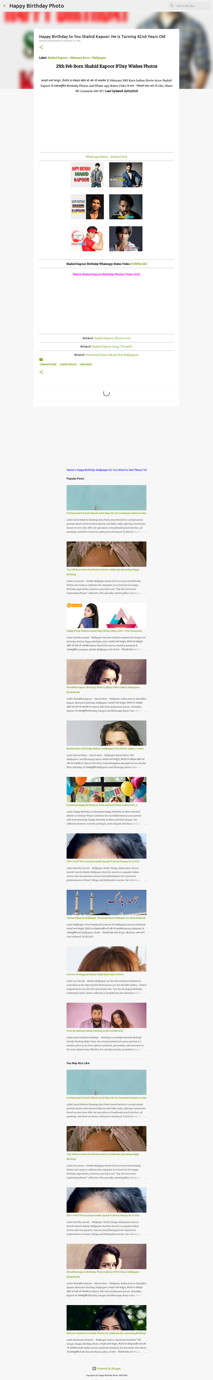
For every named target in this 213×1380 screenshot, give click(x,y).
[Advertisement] (106, 122)
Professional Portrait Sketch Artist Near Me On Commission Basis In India (106, 513)
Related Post (119, 156)
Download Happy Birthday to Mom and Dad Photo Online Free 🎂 (102, 805)
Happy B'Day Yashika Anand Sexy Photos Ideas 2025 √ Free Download (104, 631)
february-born (48, 364)
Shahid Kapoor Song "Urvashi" (112, 346)
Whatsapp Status (97, 156)
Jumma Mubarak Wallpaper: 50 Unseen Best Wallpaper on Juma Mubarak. (106, 918)
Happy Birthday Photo (36, 6)
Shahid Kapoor (58, 57)
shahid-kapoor (68, 364)
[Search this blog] (192, 6)
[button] (41, 47)
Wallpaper (99, 57)
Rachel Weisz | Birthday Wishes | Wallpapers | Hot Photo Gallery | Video (105, 748)
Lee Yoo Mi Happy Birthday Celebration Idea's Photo (95, 974)
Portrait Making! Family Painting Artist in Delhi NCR (95, 1031)
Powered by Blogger (106, 1368)
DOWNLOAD (139, 264)
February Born (79, 57)
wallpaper (86, 364)
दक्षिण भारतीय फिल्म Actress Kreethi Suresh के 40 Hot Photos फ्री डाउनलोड (103, 861)
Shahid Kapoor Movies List (112, 338)
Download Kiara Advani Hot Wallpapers (112, 354)
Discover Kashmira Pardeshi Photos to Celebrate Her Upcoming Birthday (106, 1333)
